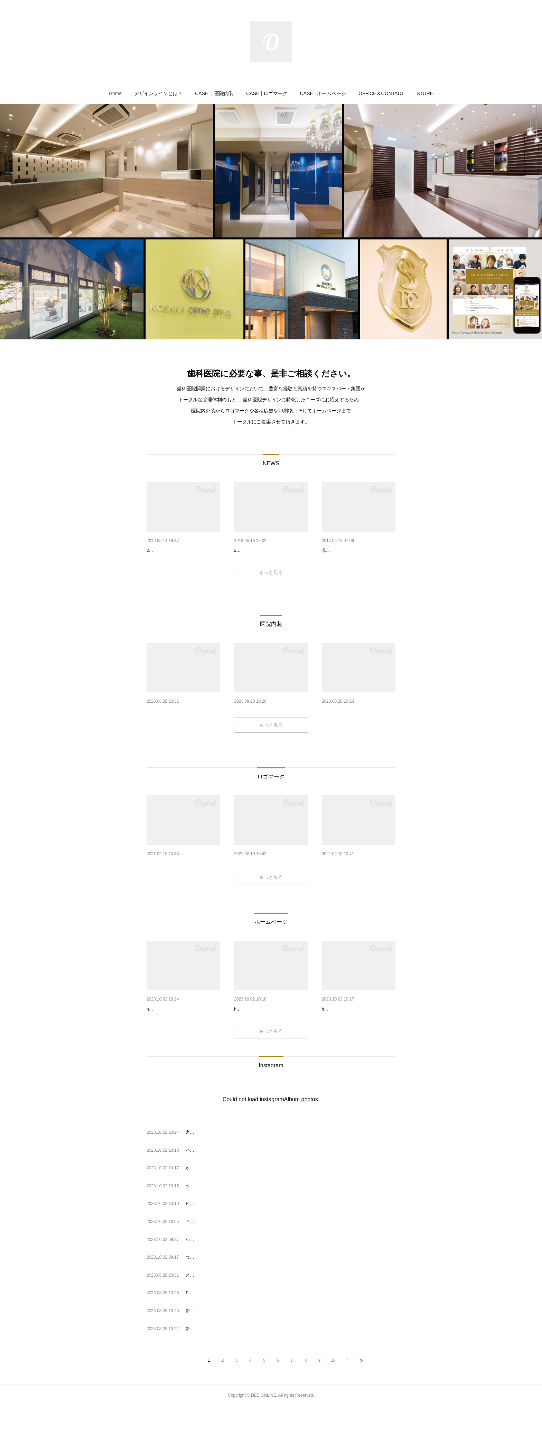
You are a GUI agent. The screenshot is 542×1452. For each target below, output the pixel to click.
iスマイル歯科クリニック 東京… (182, 890)
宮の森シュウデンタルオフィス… (183, 1044)
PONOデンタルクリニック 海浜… (271, 729)
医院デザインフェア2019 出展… (182, 550)
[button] (115, 93)
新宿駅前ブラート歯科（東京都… (358, 729)
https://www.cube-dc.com (345, 1054)
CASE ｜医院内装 (214, 93)
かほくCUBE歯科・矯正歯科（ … (358, 1044)
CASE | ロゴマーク (267, 93)
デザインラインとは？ (158, 93)
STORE (425, 93)
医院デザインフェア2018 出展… (269, 550)
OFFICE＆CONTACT (381, 93)
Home (115, 93)
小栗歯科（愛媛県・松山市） (265, 1044)
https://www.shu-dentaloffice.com (177, 1054)
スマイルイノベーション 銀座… (183, 729)
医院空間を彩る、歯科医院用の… (358, 550)
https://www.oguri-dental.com (260, 1054)
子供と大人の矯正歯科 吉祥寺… (268, 890)
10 (333, 1406)
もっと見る (271, 590)
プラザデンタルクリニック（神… (358, 890)
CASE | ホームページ (323, 93)
